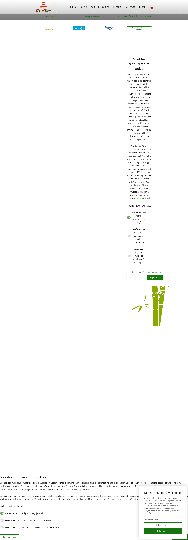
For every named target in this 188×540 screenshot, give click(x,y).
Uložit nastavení (136, 272)
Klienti (142, 6)
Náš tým (104, 6)
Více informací (143, 198)
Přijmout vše (155, 277)
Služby (73, 6)
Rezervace (130, 6)
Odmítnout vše (155, 272)
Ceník (84, 6)
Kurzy (93, 6)
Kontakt (117, 6)
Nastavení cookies (151, 519)
